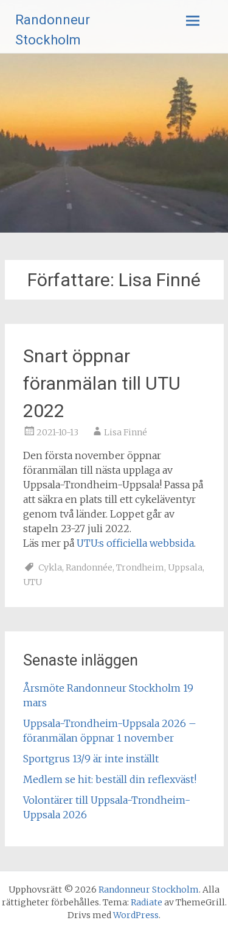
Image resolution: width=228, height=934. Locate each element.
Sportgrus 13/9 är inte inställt (91, 759)
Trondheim (140, 567)
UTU (32, 582)
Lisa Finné (125, 432)
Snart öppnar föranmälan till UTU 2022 (102, 383)
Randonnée (89, 567)
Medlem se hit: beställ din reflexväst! (109, 779)
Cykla (50, 567)
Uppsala (185, 567)
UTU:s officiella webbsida (135, 543)
